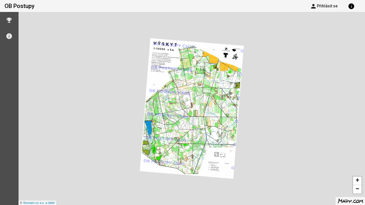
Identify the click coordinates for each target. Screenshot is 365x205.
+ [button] (357, 181)
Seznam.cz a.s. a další (39, 202)
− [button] (357, 189)
